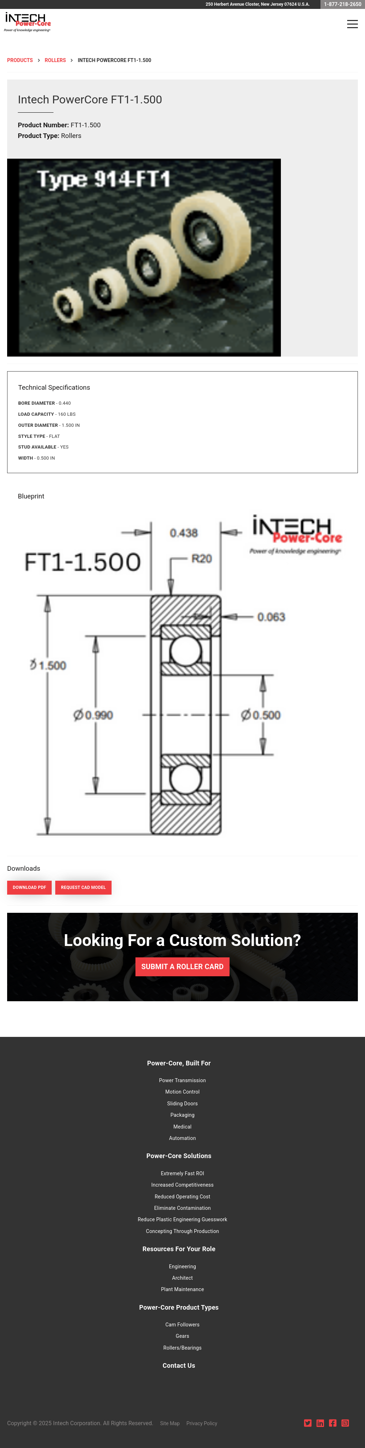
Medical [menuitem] (182, 1127)
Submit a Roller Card (182, 966)
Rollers (55, 60)
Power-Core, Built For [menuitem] (179, 1063)
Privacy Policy (201, 1423)
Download (29, 887)
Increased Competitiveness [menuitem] (182, 1185)
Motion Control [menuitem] (182, 1092)
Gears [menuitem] (182, 1336)
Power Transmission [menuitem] (182, 1080)
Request (83, 887)
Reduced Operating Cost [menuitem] (182, 1196)
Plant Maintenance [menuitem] (182, 1289)
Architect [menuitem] (182, 1278)
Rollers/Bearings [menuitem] (182, 1348)
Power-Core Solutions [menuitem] (178, 1156)
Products (20, 60)
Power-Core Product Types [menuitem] (179, 1307)
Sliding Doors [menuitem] (182, 1103)
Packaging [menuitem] (182, 1115)
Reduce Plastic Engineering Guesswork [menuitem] (182, 1219)
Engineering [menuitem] (182, 1266)
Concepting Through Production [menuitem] (182, 1231)
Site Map (170, 1423)
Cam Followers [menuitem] (182, 1324)
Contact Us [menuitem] (179, 1365)
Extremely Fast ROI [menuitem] (182, 1173)
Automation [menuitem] (182, 1138)
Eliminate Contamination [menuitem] (182, 1208)
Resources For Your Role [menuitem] (179, 1249)
